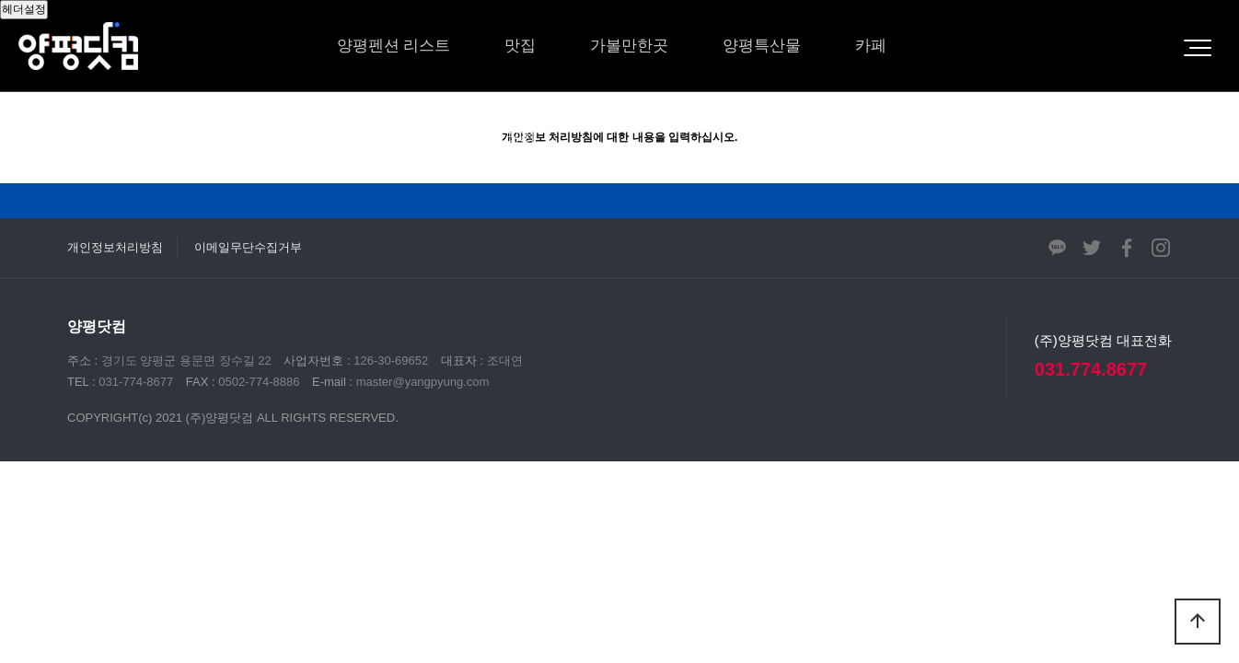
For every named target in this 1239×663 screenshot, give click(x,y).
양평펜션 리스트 (394, 45)
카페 (870, 45)
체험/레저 (370, 137)
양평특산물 (762, 45)
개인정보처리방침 (115, 247)
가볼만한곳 (629, 45)
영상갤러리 (496, 137)
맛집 (520, 45)
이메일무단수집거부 (248, 247)
